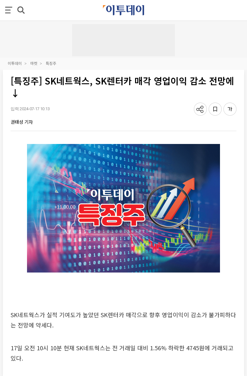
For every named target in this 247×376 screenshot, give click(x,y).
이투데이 (15, 63)
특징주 (51, 63)
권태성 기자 (22, 122)
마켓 (33, 63)
